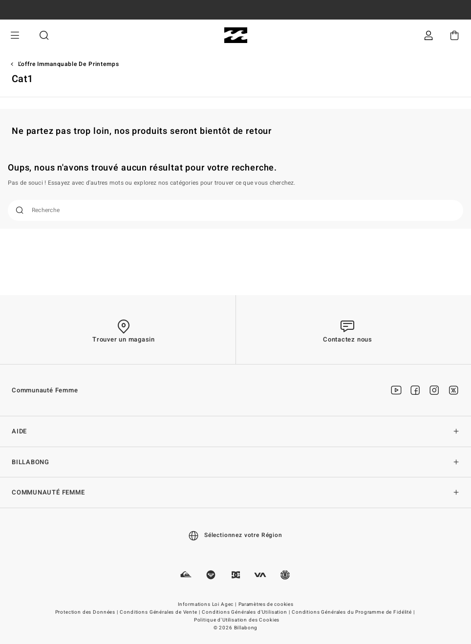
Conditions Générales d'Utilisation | (246, 612)
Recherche (44, 35)
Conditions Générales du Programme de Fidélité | (354, 612)
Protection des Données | (87, 612)
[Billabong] (235, 35)
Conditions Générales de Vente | (160, 612)
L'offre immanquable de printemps (68, 64)
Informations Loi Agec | (208, 604)
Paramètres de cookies (266, 604)
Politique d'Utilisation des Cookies (236, 620)
